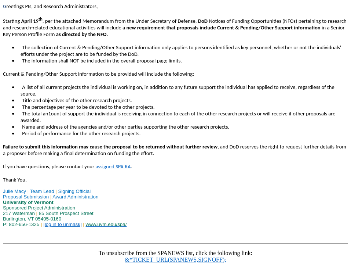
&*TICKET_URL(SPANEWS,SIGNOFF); (175, 260)
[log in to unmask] (62, 224)
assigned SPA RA (113, 166)
